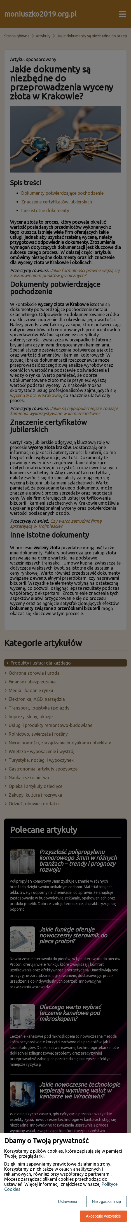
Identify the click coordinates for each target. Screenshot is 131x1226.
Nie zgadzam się (106, 1201)
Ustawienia (67, 1201)
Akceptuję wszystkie (103, 1216)
